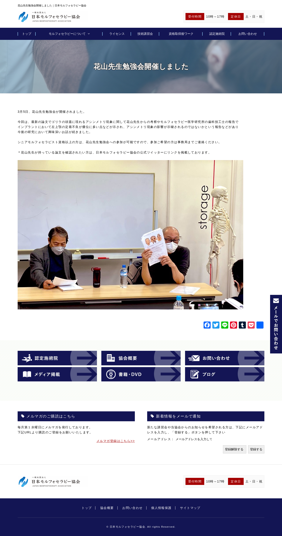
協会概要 (107, 508)
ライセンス (117, 33)
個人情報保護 (161, 508)
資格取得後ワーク (181, 33)
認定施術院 (217, 33)
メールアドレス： (161, 439)
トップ (26, 33)
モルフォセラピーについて (67, 33)
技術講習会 (145, 33)
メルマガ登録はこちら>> (115, 441)
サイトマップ (190, 508)
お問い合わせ (247, 33)
